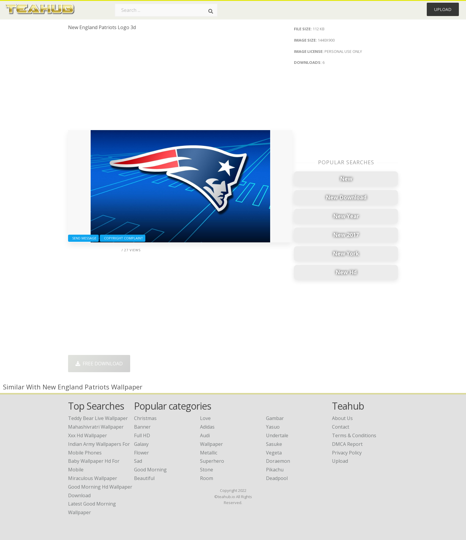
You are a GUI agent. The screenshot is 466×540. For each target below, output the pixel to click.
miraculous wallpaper (92, 478)
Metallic (208, 452)
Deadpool (277, 478)
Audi (205, 435)
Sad (138, 461)
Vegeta (274, 452)
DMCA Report (347, 444)
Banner (142, 427)
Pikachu (275, 469)
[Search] (211, 11)
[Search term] (166, 10)
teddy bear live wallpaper (98, 418)
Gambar (275, 418)
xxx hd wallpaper (87, 435)
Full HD (142, 435)
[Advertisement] (180, 82)
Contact (340, 427)
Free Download (99, 363)
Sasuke (274, 444)
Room (206, 478)
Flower (141, 452)
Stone (206, 469)
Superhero (212, 461)
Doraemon (278, 461)
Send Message (83, 238)
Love (205, 418)
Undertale (277, 435)
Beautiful (144, 478)
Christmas (145, 418)
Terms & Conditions (354, 435)
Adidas (207, 427)
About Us (342, 418)
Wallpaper (211, 444)
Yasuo (273, 427)
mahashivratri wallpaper (96, 427)
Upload (442, 9)
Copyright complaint (122, 238)
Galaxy (141, 444)
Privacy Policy (347, 452)
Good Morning (150, 469)
